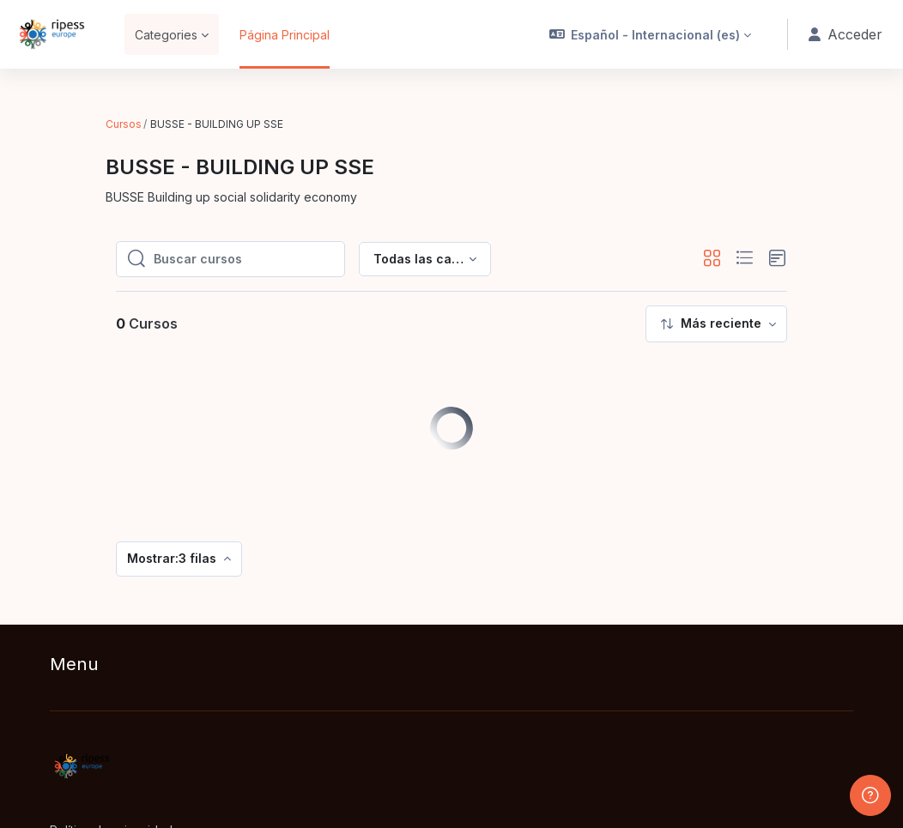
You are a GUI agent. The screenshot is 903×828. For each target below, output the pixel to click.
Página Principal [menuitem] (284, 34)
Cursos (124, 124)
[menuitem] (716, 284)
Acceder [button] (845, 35)
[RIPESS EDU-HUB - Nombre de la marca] (52, 34)
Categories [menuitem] (166, 34)
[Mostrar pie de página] (870, 795)
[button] (651, 34)
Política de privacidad (111, 790)
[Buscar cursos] (244, 219)
